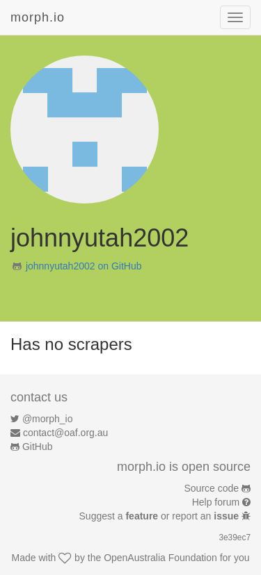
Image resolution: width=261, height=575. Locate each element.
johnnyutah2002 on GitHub (84, 266)
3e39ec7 (235, 537)
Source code (211, 488)
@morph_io (47, 418)
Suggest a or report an (160, 516)
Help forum (215, 502)
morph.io (37, 17)
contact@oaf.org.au (65, 432)
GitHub (37, 446)
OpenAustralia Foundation (160, 557)
